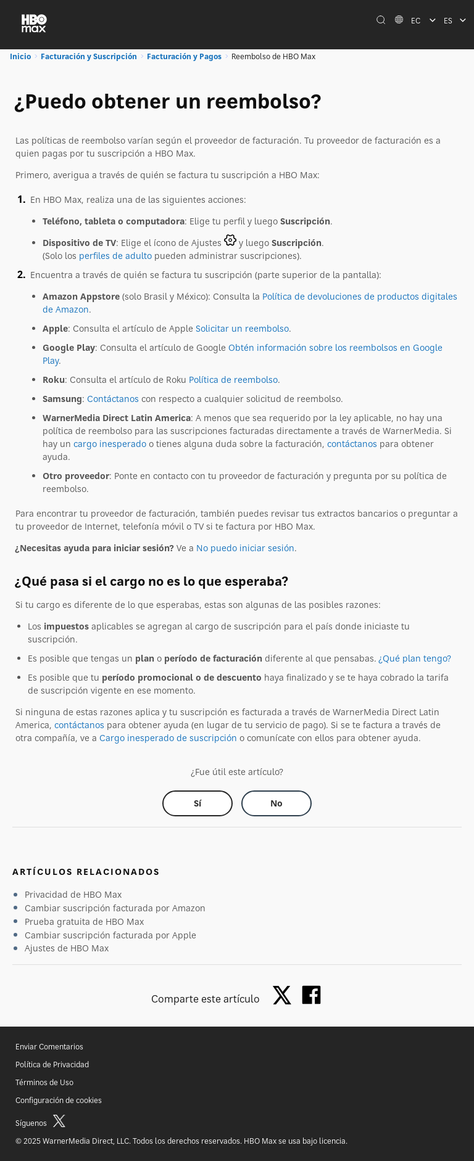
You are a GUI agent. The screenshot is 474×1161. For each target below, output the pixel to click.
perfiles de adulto (115, 255)
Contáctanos (113, 398)
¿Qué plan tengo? (415, 658)
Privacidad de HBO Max (73, 894)
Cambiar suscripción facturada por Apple (110, 935)
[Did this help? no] (276, 803)
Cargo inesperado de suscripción (168, 738)
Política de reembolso (233, 379)
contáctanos (352, 443)
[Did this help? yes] (197, 803)
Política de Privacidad (52, 1064)
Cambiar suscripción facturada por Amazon (115, 908)
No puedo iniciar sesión (245, 548)
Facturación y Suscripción (89, 56)
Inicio (20, 56)
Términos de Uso (44, 1082)
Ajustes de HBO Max (67, 948)
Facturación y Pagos (184, 56)
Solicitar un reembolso (242, 328)
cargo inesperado (109, 443)
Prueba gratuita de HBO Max (84, 921)
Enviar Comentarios (49, 1046)
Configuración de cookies (58, 1100)
